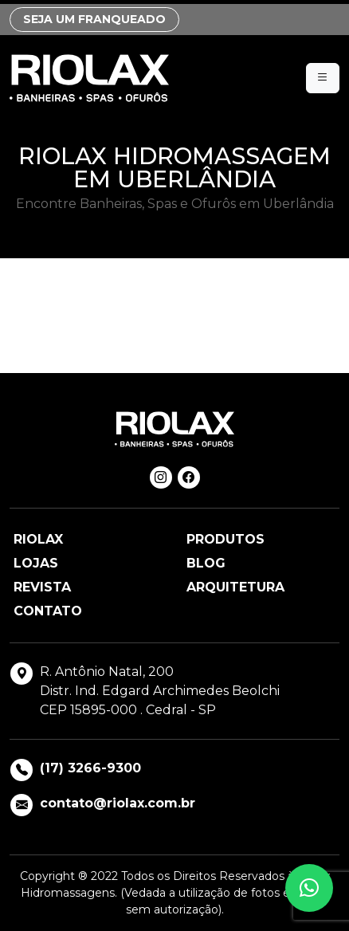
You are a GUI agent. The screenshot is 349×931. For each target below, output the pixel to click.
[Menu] (322, 78)
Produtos (225, 539)
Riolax (38, 539)
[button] (309, 888)
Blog (205, 563)
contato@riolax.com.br (117, 803)
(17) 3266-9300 (90, 768)
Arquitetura (235, 587)
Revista (42, 587)
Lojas (36, 563)
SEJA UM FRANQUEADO (94, 19)
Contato (48, 611)
